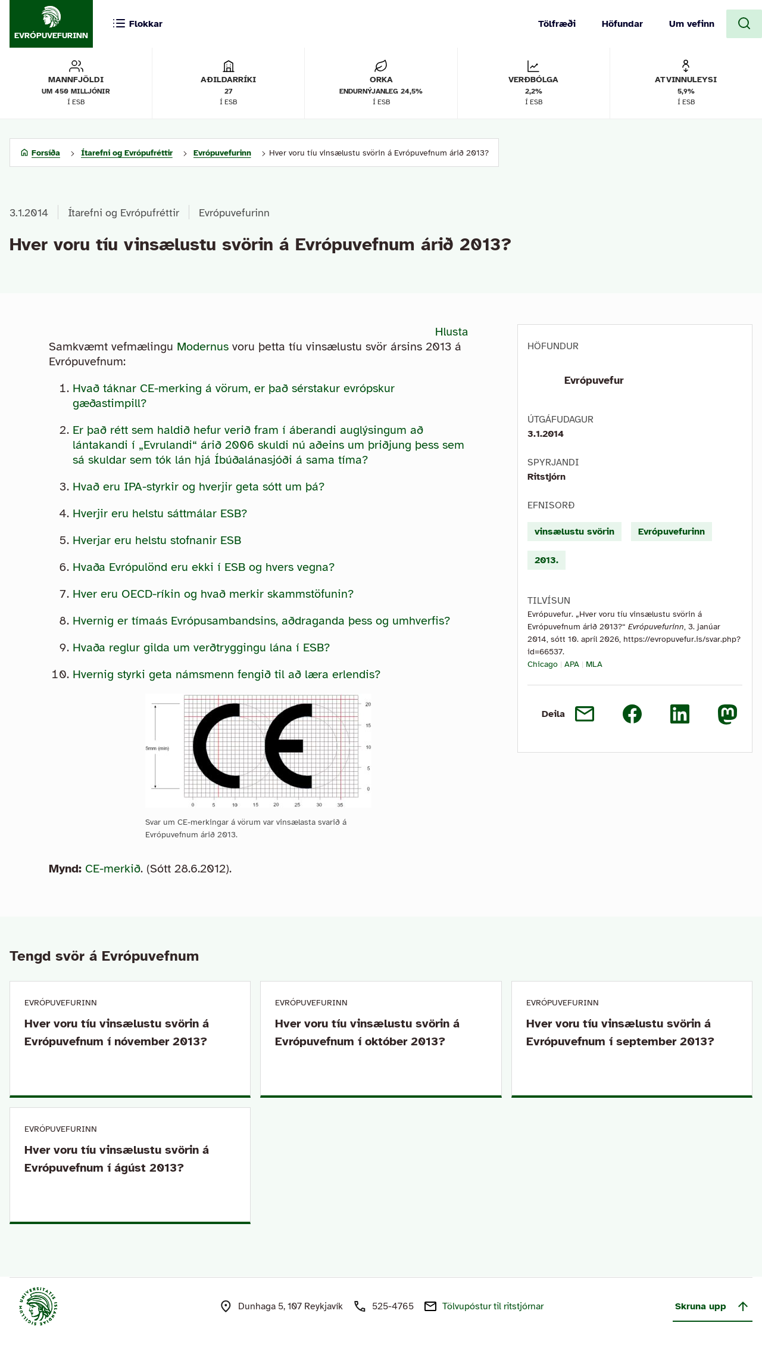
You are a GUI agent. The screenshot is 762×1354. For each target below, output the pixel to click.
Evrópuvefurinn (234, 212)
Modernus (203, 346)
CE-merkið (112, 868)
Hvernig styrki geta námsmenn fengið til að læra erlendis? (226, 674)
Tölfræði (557, 24)
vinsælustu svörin (574, 532)
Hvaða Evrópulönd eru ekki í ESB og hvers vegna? (204, 567)
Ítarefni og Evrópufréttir (123, 212)
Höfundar (622, 24)
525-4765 (393, 1306)
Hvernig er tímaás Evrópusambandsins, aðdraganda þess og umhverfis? (261, 620)
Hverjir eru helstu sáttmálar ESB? (160, 513)
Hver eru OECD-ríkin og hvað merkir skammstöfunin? (213, 593)
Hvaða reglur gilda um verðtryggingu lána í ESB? (201, 647)
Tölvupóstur (493, 1306)
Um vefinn (691, 24)
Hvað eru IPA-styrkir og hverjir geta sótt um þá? (198, 486)
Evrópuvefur (594, 380)
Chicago (542, 664)
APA (571, 664)
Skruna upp (712, 1306)
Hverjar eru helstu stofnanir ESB (157, 540)
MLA (594, 664)
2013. (546, 560)
